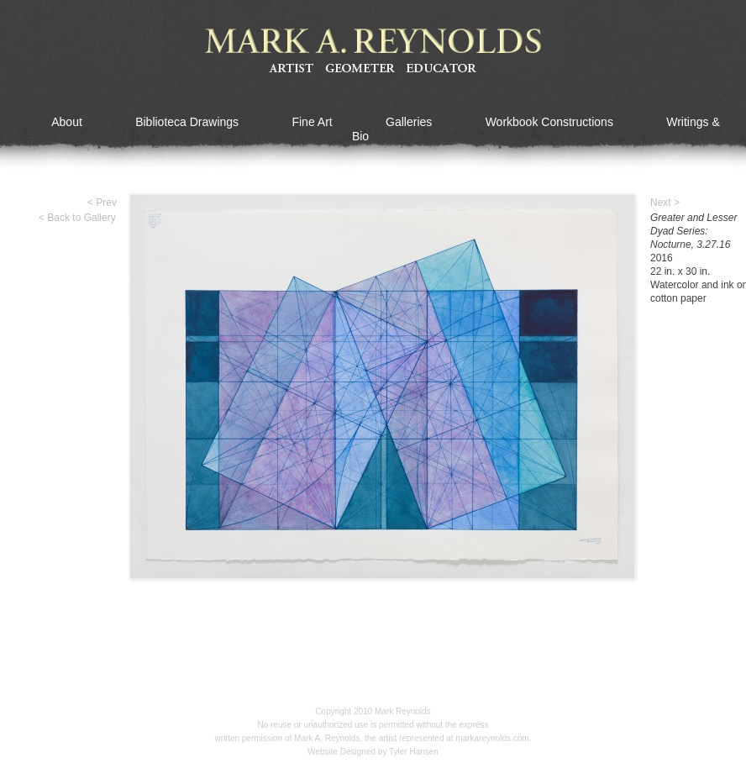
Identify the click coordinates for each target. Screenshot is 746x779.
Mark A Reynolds (373, 51)
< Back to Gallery (77, 218)
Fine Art (312, 122)
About (66, 122)
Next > (665, 202)
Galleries (409, 122)
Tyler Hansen (414, 751)
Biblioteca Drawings (187, 122)
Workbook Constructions (549, 122)
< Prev (102, 202)
